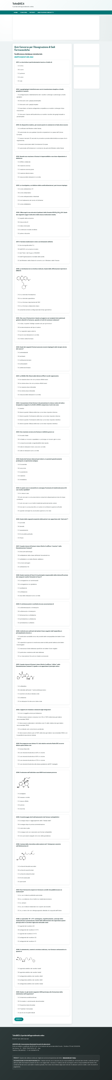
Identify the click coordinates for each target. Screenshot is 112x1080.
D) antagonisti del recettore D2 (26, 937)
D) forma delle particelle (25, 534)
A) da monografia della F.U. (25, 245)
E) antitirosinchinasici (24, 367)
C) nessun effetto (22, 801)
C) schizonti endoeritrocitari (26, 874)
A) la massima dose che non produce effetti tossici (32, 379)
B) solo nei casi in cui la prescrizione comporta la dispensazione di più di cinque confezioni (41, 498)
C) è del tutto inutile (23, 828)
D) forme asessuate (23, 878)
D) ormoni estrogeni (23, 563)
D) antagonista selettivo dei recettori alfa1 (29, 980)
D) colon (20, 77)
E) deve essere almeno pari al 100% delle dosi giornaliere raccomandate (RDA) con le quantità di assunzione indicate (42, 734)
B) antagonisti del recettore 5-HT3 (27, 930)
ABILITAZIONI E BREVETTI (46, 12)
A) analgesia (21, 793)
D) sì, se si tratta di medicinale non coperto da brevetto (34, 906)
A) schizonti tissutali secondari (26, 866)
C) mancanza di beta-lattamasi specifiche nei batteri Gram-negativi (37, 648)
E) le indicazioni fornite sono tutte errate (29, 701)
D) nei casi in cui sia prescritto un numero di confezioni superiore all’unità (39, 507)
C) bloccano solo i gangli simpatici (27, 104)
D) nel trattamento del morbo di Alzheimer (30, 200)
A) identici (20, 408)
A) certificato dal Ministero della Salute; (29, 128)
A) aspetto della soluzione (25, 218)
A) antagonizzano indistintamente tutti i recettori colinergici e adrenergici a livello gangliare (41, 96)
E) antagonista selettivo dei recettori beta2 (30, 984)
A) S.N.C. (20, 66)
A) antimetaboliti (22, 352)
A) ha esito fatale (22, 435)
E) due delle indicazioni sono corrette (28, 595)
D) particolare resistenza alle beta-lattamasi (30, 652)
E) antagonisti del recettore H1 (26, 941)
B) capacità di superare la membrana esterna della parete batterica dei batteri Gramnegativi (40, 644)
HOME (16, 12)
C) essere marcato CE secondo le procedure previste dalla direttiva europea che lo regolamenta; (42, 139)
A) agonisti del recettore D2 (25, 926)
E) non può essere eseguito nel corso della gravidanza (33, 836)
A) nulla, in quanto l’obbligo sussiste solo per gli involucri (34, 323)
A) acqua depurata (23, 749)
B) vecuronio (21, 468)
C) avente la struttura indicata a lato (28, 694)
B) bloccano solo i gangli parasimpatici (29, 100)
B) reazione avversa (23, 165)
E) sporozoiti (21, 881)
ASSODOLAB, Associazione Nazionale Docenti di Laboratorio (31, 1044)
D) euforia (20, 805)
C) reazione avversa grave (25, 169)
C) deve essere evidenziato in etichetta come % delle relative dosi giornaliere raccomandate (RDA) (40, 724)
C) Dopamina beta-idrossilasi (26, 1005)
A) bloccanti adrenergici (24, 551)
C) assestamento (22, 530)
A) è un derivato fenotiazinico (26, 294)
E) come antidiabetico (24, 204)
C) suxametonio (22, 472)
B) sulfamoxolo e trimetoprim (26, 611)
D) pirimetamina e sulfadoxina (26, 619)
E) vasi (19, 81)
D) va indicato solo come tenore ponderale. (30, 729)
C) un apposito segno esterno (26, 331)
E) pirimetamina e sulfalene (25, 623)
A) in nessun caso (23, 493)
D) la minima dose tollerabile (26, 391)
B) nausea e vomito (23, 797)
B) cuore (20, 69)
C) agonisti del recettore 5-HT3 (27, 933)
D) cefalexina (21, 697)
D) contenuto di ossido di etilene (27, 229)
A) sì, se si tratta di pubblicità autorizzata (29, 895)
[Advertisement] (56, 28)
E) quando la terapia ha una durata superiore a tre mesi (34, 511)
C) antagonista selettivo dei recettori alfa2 (30, 976)
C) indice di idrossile (23, 226)
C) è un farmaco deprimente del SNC (28, 302)
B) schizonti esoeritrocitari (25, 870)
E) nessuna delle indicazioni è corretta (29, 177)
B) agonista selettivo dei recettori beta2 (29, 972)
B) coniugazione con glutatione (27, 584)
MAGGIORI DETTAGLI (69, 1058)
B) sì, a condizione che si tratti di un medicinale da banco (34, 899)
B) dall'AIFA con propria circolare (27, 249)
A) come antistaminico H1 (25, 189)
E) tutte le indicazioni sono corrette (28, 450)
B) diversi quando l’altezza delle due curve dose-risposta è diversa (37, 412)
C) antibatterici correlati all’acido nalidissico (30, 559)
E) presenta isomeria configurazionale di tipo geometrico (34, 310)
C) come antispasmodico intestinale (28, 196)
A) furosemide (22, 464)
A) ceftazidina (21, 686)
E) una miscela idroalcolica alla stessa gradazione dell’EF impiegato (37, 764)
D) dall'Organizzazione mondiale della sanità (30, 256)
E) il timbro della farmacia (25, 338)
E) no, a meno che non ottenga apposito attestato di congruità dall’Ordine (39, 910)
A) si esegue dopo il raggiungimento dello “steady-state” (34, 820)
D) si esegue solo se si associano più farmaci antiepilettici (34, 832)
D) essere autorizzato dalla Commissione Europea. (32, 144)
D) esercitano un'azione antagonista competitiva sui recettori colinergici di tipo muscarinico (40, 109)
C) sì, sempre (21, 903)
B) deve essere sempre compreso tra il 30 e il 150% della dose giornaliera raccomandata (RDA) (39, 718)
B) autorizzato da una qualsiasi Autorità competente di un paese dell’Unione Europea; (40, 133)
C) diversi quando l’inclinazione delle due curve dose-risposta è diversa (38, 416)
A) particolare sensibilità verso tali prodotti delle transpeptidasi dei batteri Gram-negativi (41, 638)
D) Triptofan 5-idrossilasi (25, 1009)
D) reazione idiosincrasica (25, 173)
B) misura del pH (22, 222)
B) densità (20, 526)
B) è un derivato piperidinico (26, 298)
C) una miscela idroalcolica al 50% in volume (31, 756)
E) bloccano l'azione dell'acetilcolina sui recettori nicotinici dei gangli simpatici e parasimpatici (41, 115)
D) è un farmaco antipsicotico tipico (28, 306)
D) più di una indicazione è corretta (28, 335)
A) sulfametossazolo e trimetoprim (28, 607)
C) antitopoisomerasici (24, 360)
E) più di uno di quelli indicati (26, 1012)
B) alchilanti (21, 356)
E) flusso (20, 538)
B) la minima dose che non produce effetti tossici (32, 383)
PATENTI (32, 12)
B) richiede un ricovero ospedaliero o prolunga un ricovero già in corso (39, 439)
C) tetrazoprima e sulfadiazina (26, 615)
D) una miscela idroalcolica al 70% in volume (31, 760)
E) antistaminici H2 (23, 567)
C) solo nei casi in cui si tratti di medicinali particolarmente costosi (37, 503)
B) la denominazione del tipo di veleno (29, 327)
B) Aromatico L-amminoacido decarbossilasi (30, 1001)
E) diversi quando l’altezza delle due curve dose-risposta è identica (37, 423)
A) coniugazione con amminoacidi (27, 580)
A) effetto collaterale (23, 162)
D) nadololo (21, 476)
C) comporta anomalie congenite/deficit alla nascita (32, 443)
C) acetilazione (22, 588)
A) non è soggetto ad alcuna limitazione (29, 713)
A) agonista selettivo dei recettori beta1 (29, 968)
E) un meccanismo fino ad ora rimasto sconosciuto (32, 656)
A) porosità (21, 522)
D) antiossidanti (22, 364)
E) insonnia (21, 809)
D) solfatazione (22, 592)
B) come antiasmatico (24, 193)
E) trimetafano (22, 479)
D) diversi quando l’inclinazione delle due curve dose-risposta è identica (38, 420)
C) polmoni (21, 73)
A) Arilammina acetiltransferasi (26, 997)
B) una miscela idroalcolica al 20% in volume (31, 752)
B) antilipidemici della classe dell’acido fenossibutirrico (33, 555)
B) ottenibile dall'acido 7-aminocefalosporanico (31, 690)
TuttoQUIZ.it (18, 3)
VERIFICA (19, 1019)
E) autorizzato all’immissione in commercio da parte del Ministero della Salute (40, 148)
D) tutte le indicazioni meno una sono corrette (31, 447)
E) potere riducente (23, 233)
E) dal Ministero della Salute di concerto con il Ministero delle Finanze (38, 260)
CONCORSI (23, 12)
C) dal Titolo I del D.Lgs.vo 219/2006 (28, 253)
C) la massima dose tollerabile (26, 387)
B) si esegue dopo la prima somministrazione (31, 824)
